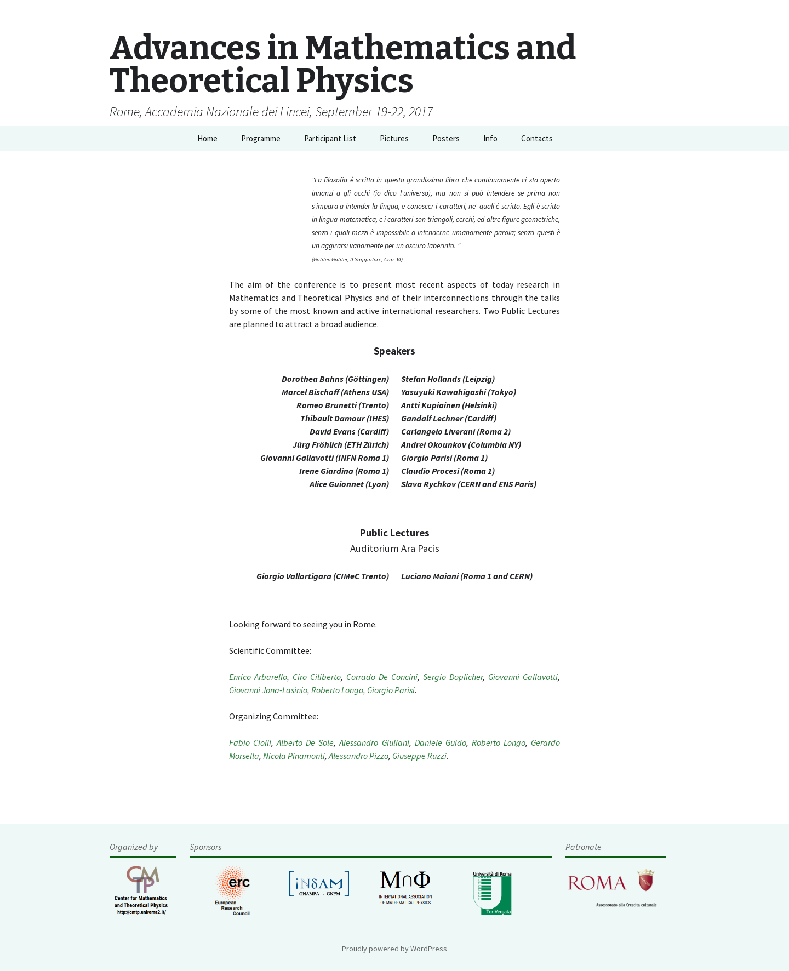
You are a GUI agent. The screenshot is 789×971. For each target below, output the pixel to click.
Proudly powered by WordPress (394, 948)
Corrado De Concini (382, 676)
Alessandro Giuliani (374, 742)
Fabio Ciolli (250, 742)
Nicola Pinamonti (294, 755)
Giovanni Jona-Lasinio (268, 689)
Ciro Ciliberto (317, 676)
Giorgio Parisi (391, 689)
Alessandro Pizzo (358, 755)
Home (207, 138)
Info (490, 138)
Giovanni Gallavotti (523, 676)
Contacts (537, 138)
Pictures (394, 138)
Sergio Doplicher (453, 676)
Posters (446, 138)
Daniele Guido (440, 742)
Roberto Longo (337, 689)
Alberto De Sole (305, 742)
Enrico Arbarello (258, 676)
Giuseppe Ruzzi (419, 755)
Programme (261, 138)
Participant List (330, 138)
